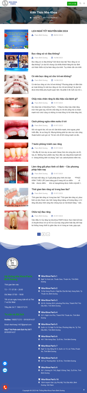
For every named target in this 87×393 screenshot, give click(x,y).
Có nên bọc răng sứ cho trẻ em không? (52, 76)
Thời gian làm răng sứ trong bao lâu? (51, 189)
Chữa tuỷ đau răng (41, 211)
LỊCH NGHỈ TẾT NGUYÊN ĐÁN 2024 (50, 31)
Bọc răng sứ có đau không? (46, 53)
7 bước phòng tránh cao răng (47, 144)
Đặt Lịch (72, 4)
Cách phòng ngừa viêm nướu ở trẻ (49, 121)
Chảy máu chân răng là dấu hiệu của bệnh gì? (55, 98)
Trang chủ (35, 18)
